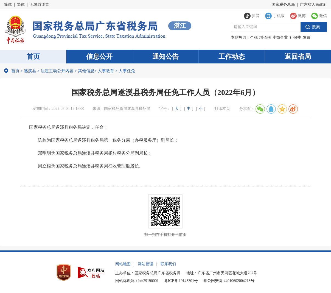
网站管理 (145, 264)
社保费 (295, 37)
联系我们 (168, 264)
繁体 (21, 4)
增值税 (265, 37)
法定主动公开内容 (57, 71)
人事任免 (125, 71)
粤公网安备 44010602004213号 (228, 281)
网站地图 (123, 264)
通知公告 (165, 56)
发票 (306, 37)
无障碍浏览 (39, 4)
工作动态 (231, 56)
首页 (33, 56)
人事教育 (104, 71)
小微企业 (280, 37)
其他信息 (84, 71)
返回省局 (298, 56)
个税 (254, 37)
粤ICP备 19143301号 (181, 281)
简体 (8, 4)
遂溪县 (30, 71)
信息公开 (99, 56)
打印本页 (222, 109)
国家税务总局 (283, 4)
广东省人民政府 (313, 4)
